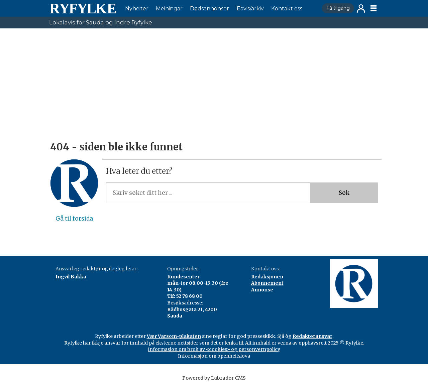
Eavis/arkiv (250, 8)
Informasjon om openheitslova (214, 356)
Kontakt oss (286, 8)
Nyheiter (136, 8)
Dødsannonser (209, 8)
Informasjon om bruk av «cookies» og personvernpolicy (214, 349)
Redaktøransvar (312, 336)
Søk (344, 193)
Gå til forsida (74, 218)
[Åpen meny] (373, 8)
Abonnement (267, 283)
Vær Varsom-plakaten (174, 336)
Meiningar (169, 8)
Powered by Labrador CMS (214, 378)
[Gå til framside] (82, 8)
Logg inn (361, 8)
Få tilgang (338, 8)
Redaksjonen (267, 277)
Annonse (262, 290)
